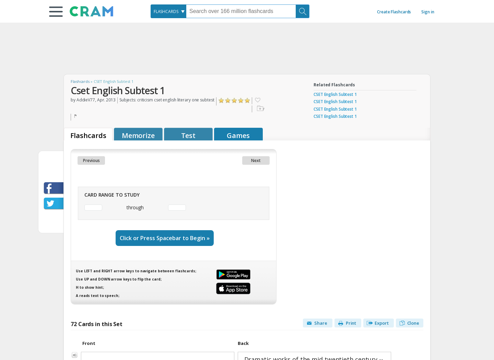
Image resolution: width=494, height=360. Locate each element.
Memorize (138, 135)
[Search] (302, 11)
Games (238, 135)
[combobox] (168, 11)
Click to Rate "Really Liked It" (241, 100)
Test (188, 135)
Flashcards (80, 81)
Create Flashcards (394, 12)
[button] (56, 11)
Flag (76, 117)
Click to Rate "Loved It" (247, 100)
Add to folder (260, 108)
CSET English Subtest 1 (335, 94)
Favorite (257, 100)
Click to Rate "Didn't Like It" (228, 100)
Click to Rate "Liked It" (234, 100)
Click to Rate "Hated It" (221, 100)
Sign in (427, 12)
